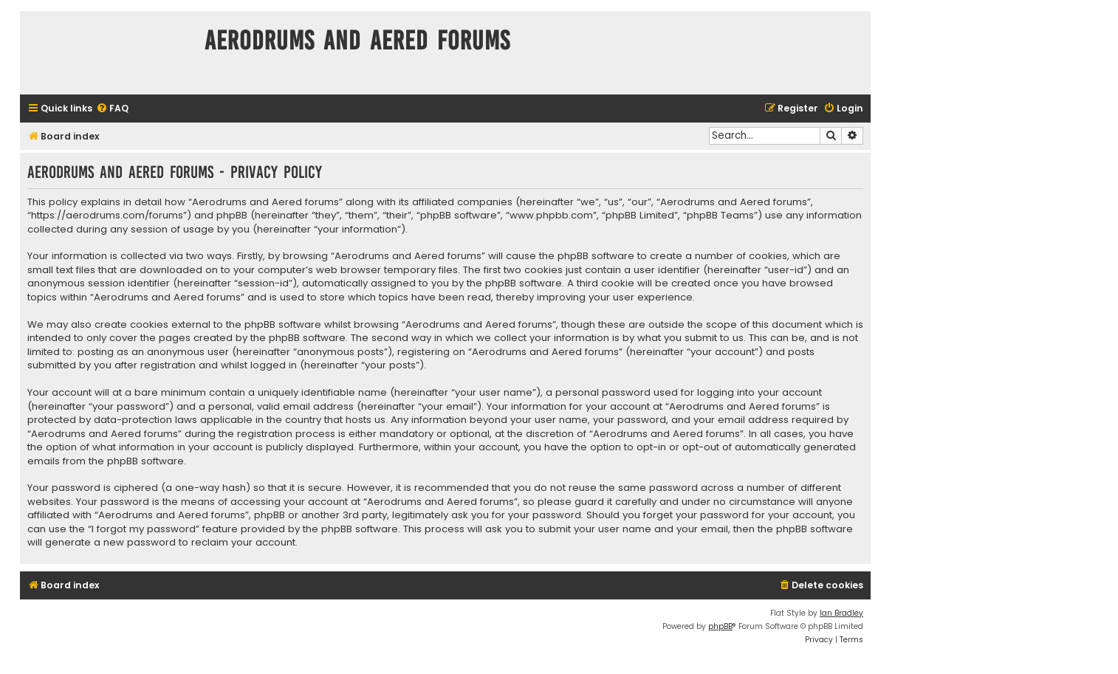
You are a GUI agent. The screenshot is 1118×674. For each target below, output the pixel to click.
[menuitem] (112, 109)
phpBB (720, 626)
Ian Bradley (841, 613)
